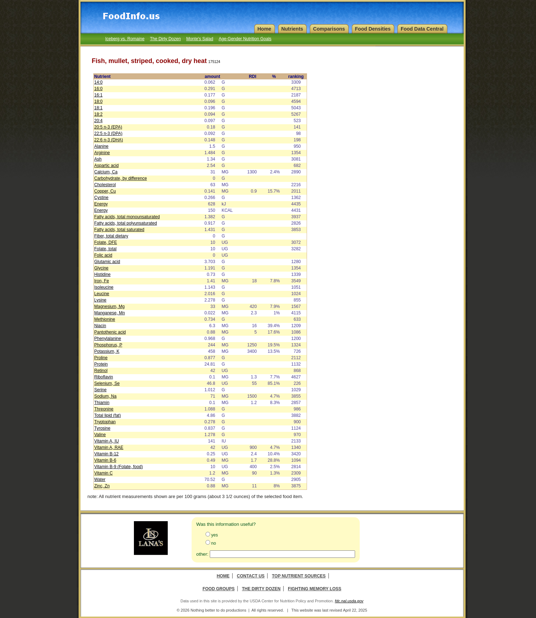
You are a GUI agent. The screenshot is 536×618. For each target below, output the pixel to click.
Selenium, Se (107, 383)
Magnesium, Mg (109, 306)
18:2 (98, 114)
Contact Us (251, 576)
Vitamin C (103, 473)
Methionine (104, 319)
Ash (98, 159)
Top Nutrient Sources (299, 576)
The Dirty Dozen (165, 38)
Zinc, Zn (102, 485)
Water (100, 479)
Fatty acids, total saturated (119, 229)
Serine (100, 389)
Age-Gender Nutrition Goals (245, 38)
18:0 (98, 101)
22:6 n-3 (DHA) (108, 139)
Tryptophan (105, 421)
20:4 (98, 120)
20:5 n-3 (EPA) (108, 127)
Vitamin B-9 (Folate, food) (118, 466)
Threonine (104, 409)
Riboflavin (103, 377)
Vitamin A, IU (106, 441)
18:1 (98, 107)
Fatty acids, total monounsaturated (127, 216)
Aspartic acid (106, 165)
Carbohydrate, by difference (120, 178)
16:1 (98, 95)
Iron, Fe (101, 280)
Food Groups (219, 588)
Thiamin (102, 402)
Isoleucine (104, 287)
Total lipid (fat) (107, 415)
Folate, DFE (105, 242)
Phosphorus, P (108, 344)
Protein (101, 364)
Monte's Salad (199, 38)
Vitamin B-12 (106, 453)
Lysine (100, 300)
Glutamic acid (107, 261)
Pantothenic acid (110, 332)
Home (223, 576)
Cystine (101, 197)
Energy (101, 203)
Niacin (100, 325)
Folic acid (103, 255)
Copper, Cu (105, 191)
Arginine (102, 152)
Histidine (102, 274)
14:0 (98, 82)
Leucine (101, 293)
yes (214, 535)
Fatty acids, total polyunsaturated (125, 223)
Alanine (101, 146)
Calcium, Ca (106, 171)
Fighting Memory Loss (314, 588)
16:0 (98, 88)
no (213, 543)
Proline (101, 357)
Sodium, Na (105, 396)
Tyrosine (102, 428)
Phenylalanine (107, 338)
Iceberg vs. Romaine (125, 38)
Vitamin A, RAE (109, 447)
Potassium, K (107, 351)
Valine (100, 434)
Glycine (101, 268)
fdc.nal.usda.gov (349, 601)
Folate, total (105, 248)
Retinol (101, 370)
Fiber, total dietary (111, 236)
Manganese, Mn (109, 312)
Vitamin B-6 (105, 460)
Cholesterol (105, 184)
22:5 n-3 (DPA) (108, 133)
